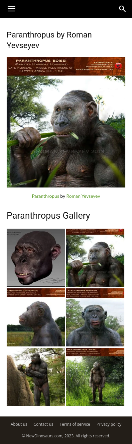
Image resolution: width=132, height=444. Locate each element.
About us (19, 424)
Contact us (43, 424)
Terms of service (75, 424)
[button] (122, 9)
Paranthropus (45, 196)
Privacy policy (108, 424)
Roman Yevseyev (83, 196)
